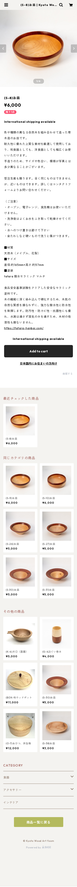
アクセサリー (12, 790)
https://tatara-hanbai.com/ (24, 328)
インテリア (10, 802)
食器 (6, 777)
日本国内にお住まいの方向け (38, 363)
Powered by (38, 847)
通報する (67, 373)
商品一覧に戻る (38, 822)
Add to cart (38, 351)
